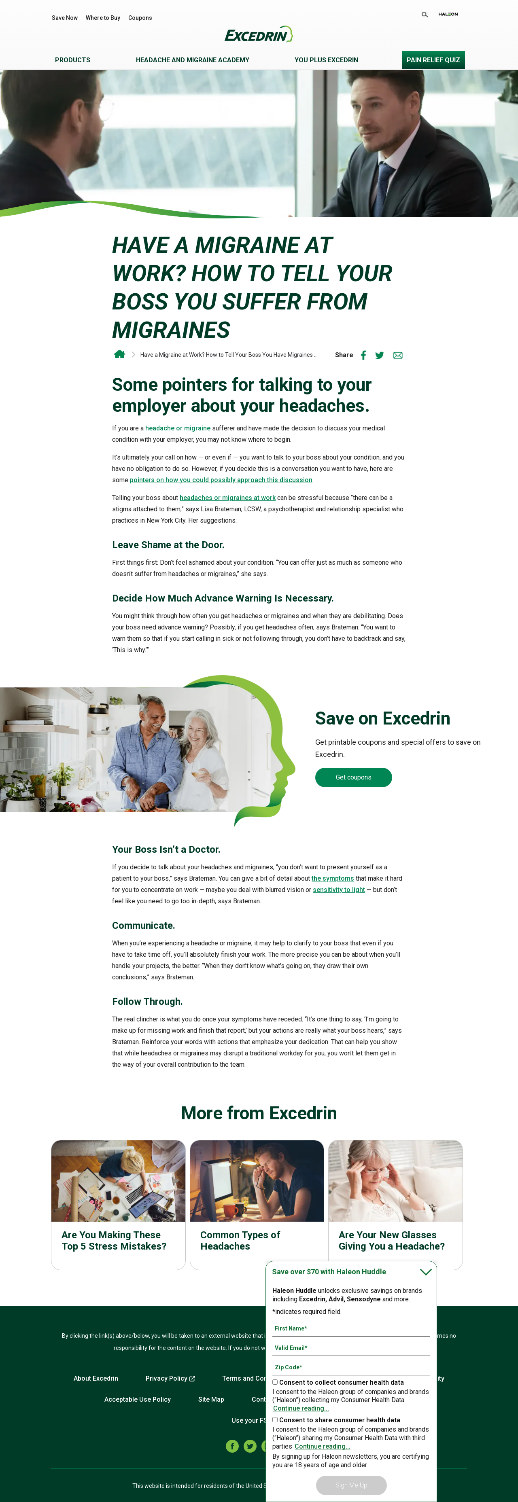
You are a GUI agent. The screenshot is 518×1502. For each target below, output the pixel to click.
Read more (118, 1205)
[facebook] (232, 1446)
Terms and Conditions (255, 1378)
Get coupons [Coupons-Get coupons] (354, 777)
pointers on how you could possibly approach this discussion (221, 480)
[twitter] (250, 1446)
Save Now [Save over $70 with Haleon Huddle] (65, 18)
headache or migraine (177, 428)
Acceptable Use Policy (137, 1399)
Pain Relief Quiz (433, 60)
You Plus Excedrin (326, 60)
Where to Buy (103, 18)
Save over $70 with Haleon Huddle (329, 1271)
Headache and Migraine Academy (192, 60)
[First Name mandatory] (351, 1328)
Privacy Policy (166, 1378)
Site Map (211, 1399)
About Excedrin (96, 1378)
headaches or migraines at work (228, 498)
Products (72, 60)
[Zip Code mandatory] (351, 1367)
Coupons (140, 18)
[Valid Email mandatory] (351, 1348)
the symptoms (333, 878)
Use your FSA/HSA (259, 1420)
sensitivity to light (339, 890)
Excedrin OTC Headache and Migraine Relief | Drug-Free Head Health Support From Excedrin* (119, 354)
